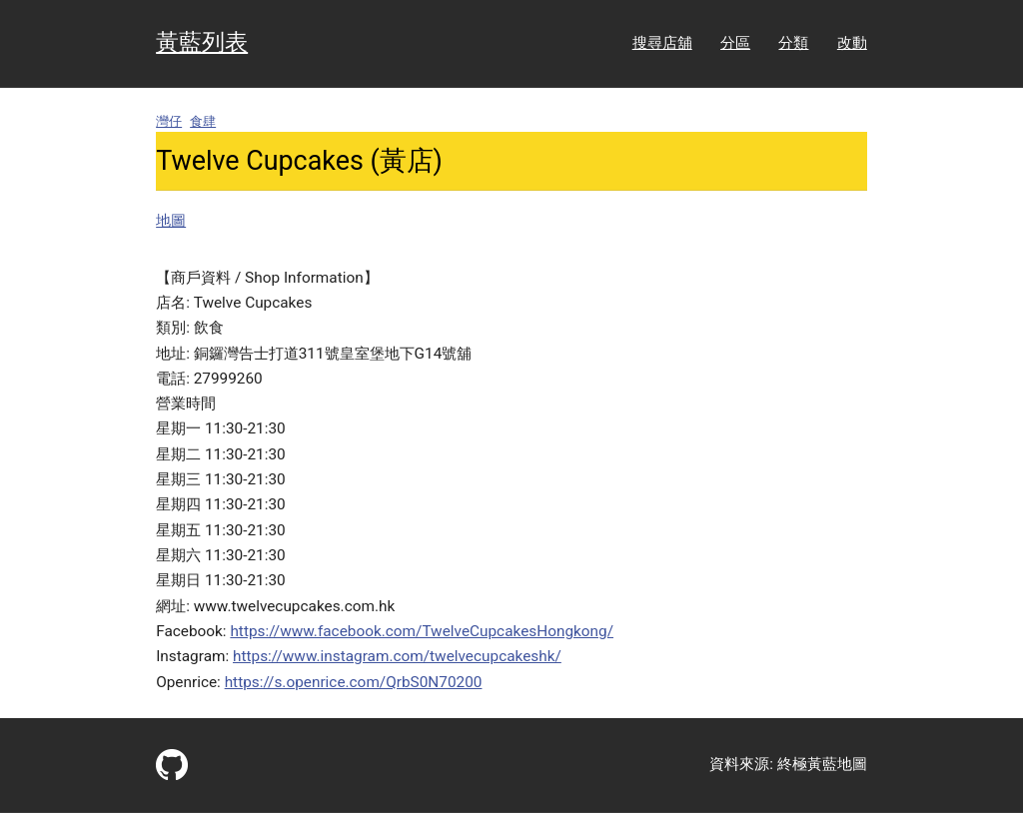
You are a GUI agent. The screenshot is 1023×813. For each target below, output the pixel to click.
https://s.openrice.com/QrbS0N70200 (354, 682)
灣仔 (169, 121)
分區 (735, 43)
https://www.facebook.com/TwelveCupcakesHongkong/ (421, 631)
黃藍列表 (202, 42)
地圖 (171, 221)
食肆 (203, 121)
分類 (793, 43)
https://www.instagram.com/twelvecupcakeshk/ (397, 656)
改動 (852, 43)
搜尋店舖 (662, 43)
